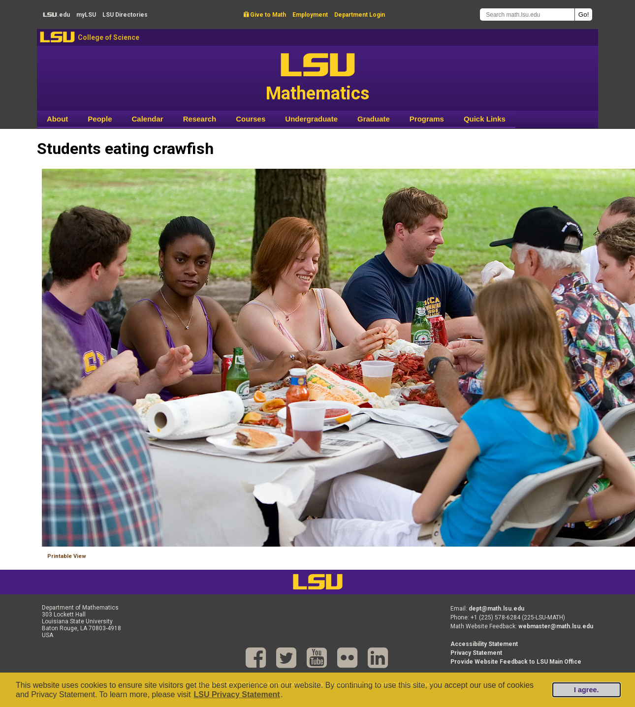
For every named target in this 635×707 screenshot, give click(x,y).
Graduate (373, 119)
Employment (310, 14)
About (57, 119)
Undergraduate (311, 119)
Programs (427, 119)
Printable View (66, 556)
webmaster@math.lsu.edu (555, 626)
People (100, 119)
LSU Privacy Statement (236, 694)
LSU (57, 37)
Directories (125, 14)
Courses (250, 119)
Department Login (359, 14)
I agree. (586, 690)
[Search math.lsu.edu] (527, 14)
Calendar (147, 119)
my (86, 14)
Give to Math (265, 14)
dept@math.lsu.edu (496, 608)
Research (200, 119)
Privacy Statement (476, 652)
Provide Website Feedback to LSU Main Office (515, 661)
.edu (56, 14)
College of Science (108, 37)
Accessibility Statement (484, 644)
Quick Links (485, 119)
